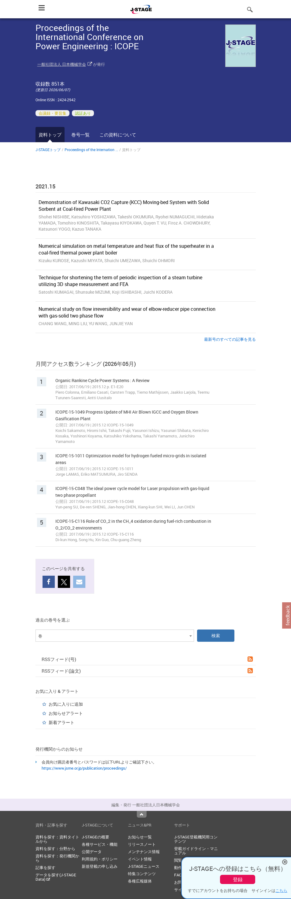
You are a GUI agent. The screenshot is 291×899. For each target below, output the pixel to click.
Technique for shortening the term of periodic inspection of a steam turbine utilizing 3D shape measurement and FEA (120, 281)
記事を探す (45, 867)
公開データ (92, 851)
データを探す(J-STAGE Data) (55, 877)
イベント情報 (140, 859)
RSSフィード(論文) (147, 671)
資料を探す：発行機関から (57, 858)
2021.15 (45, 186)
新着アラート (61, 722)
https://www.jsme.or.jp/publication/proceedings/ (84, 768)
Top (142, 814)
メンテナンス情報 (144, 851)
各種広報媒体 (140, 881)
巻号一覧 (80, 135)
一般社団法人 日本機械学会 (61, 64)
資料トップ (50, 135)
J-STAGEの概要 (95, 837)
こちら (281, 890)
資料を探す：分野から (55, 848)
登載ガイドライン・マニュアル (196, 851)
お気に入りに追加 (66, 704)
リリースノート (142, 844)
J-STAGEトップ (48, 149)
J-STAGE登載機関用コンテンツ (196, 839)
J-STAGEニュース (143, 866)
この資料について (117, 135)
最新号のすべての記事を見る (230, 339)
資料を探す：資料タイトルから (57, 839)
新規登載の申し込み (100, 866)
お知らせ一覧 (140, 837)
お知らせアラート (66, 713)
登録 (238, 879)
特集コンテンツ (142, 873)
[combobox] (114, 636)
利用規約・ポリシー (100, 859)
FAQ (178, 875)
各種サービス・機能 (100, 844)
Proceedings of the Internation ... (91, 149)
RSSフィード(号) (147, 659)
